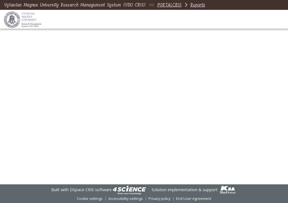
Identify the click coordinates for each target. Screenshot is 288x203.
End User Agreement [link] (193, 198)
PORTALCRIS (169, 5)
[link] (129, 189)
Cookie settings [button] (90, 198)
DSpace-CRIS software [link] (91, 189)
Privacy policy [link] (159, 198)
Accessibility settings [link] (125, 198)
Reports (197, 5)
